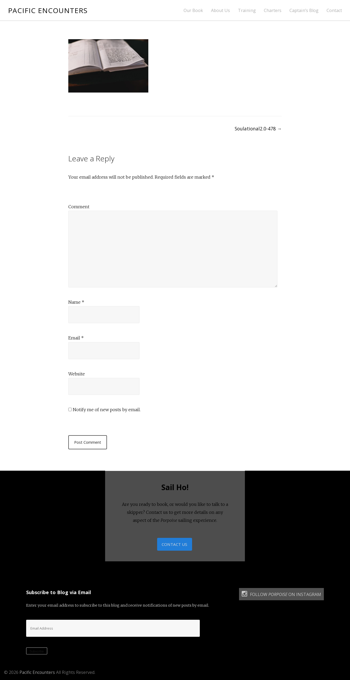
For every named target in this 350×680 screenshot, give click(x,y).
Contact (334, 10)
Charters (272, 10)
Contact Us (174, 545)
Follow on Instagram (281, 595)
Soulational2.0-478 (258, 128)
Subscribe (37, 652)
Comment (78, 206)
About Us (220, 10)
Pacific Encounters (48, 10)
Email (76, 338)
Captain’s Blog (304, 10)
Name (76, 302)
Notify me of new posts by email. (107, 409)
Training (247, 10)
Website (76, 374)
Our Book (193, 10)
